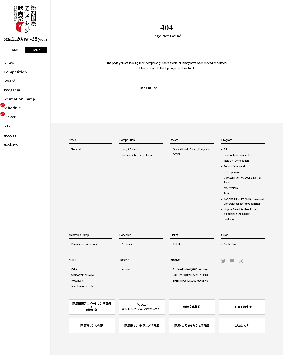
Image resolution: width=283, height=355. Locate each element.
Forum (227, 193)
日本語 (14, 50)
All (225, 149)
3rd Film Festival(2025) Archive (190, 280)
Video (74, 269)
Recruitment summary (84, 244)
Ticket (176, 244)
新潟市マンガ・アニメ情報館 (141, 325)
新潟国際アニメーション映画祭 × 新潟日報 (91, 307)
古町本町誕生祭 (242, 307)
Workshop (229, 219)
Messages (77, 280)
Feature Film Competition (238, 155)
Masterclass (231, 188)
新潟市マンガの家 (91, 325)
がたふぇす (242, 325)
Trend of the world (234, 166)
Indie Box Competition (236, 160)
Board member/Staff (83, 286)
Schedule (127, 244)
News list (76, 149)
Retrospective (232, 172)
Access (126, 269)
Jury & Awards (130, 149)
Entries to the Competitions (137, 155)
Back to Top (167, 88)
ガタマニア (141, 307)
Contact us (230, 244)
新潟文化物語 (192, 307)
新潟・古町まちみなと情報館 (191, 325)
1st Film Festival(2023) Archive (190, 269)
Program (226, 140)
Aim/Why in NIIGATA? (83, 274)
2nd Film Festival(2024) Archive (190, 274)
